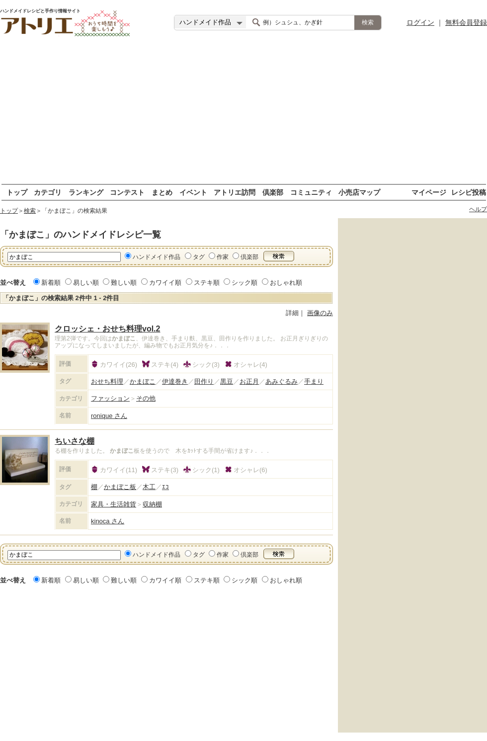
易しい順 (86, 282)
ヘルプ (478, 209)
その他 (146, 398)
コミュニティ (311, 192)
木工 (149, 487)
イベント (193, 192)
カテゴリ (48, 192)
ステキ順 (207, 282)
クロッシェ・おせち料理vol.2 (107, 329)
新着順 (51, 282)
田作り (204, 381)
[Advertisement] (243, 114)
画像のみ (320, 313)
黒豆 (226, 381)
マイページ (428, 192)
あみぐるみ (281, 381)
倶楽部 (272, 192)
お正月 (249, 381)
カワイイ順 (165, 282)
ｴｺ (165, 487)
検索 (30, 210)
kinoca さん (107, 521)
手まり (314, 381)
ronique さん (109, 415)
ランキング (86, 192)
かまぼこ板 (120, 487)
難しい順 (124, 282)
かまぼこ (143, 381)
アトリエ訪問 (234, 192)
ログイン (420, 22)
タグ (199, 256)
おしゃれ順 (286, 282)
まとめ (162, 192)
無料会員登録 (466, 22)
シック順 (244, 282)
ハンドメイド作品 (156, 256)
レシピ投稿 (468, 192)
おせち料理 (107, 381)
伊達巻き (175, 381)
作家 (223, 256)
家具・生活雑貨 (113, 504)
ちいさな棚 (74, 441)
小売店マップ (359, 192)
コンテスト (127, 192)
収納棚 (152, 504)
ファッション (110, 398)
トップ (16, 192)
